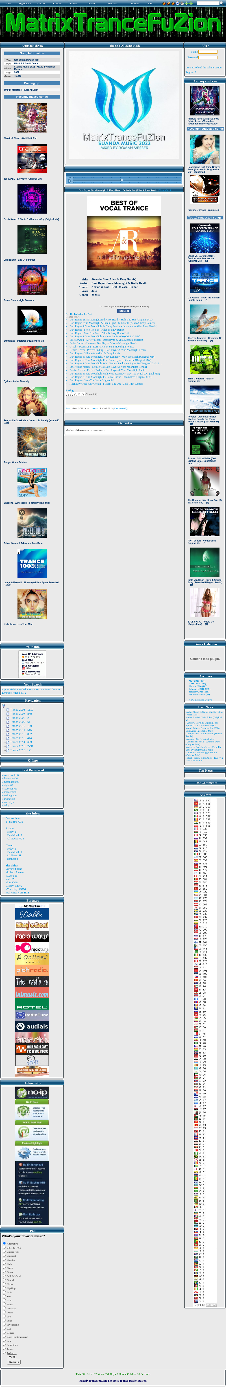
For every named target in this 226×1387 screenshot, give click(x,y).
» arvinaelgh (8, 798)
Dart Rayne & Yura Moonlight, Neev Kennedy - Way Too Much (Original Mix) (112, 356)
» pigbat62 (7, 785)
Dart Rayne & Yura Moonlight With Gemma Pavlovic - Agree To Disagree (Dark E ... (116, 363)
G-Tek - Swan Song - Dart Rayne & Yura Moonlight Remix (102, 346)
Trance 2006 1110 (21, 709)
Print (68, 408)
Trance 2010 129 (21, 726)
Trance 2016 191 (21, 750)
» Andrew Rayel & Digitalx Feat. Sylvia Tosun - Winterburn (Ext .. (201, 724)
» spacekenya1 (9, 788)
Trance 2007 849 (21, 713)
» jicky (5, 805)
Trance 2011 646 (21, 730)
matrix (12, 821)
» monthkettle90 (10, 781)
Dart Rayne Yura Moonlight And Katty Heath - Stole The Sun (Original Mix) (111, 319)
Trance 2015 (165, 190)
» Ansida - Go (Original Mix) (199, 738)
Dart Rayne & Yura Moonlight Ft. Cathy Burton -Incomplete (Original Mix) (110, 377)
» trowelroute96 (10, 775)
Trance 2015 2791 (21, 746)
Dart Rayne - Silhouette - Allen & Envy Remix (95, 353)
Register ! (190, 72)
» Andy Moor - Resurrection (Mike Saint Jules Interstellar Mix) (202, 729)
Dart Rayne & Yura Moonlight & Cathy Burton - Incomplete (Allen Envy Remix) (113, 326)
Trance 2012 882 (21, 734)
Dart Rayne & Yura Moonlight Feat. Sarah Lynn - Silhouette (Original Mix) (110, 360)
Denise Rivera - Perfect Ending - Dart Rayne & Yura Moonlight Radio (107, 370)
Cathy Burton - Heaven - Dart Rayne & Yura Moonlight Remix (103, 343)
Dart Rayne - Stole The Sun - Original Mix (93, 380)
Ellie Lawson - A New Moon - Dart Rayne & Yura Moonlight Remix (106, 339)
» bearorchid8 (9, 792)
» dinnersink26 (10, 778)
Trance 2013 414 (21, 738)
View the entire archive (200, 699)
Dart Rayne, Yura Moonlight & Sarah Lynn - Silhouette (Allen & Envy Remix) (112, 323)
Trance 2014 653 (21, 742)
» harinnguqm (9, 795)
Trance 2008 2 (19, 717)
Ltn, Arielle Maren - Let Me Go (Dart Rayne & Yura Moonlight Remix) (108, 366)
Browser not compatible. (32, 345)
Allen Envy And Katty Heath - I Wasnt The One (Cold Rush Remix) (106, 383)
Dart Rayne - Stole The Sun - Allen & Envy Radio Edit (99, 333)
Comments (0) (120, 408)
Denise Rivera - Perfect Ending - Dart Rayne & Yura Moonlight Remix (108, 350)
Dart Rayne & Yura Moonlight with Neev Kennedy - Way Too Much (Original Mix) (115, 373)
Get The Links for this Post (78, 314)
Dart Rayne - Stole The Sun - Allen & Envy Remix (97, 329)
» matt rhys (8, 802)
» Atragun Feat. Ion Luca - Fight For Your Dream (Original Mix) (203, 748)
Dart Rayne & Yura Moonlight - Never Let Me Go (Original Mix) (105, 336)
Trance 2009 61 (20, 722)
